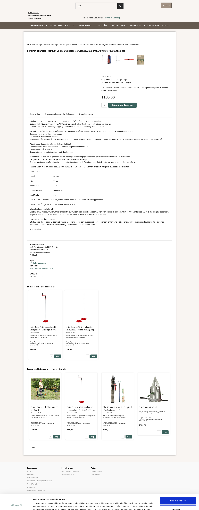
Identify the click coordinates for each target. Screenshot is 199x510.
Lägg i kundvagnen (122, 105)
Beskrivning (35, 114)
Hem (32, 45)
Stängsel (70, 25)
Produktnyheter (36, 25)
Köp (57, 356)
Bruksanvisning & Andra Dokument (59, 114)
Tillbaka (32, 448)
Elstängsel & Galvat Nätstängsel (47, 45)
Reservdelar (135, 25)
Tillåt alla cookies (178, 486)
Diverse (167, 25)
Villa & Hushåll (152, 25)
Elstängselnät (66, 45)
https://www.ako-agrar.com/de (41, 268)
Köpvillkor (30, 474)
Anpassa (177, 494)
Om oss (30, 471)
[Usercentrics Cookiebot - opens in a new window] (16, 505)
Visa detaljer (39, 505)
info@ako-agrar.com (38, 263)
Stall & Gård (101, 25)
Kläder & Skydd (118, 25)
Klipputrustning (55, 25)
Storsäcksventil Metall (148, 407)
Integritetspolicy (96, 471)
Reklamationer (32, 478)
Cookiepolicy (95, 474)
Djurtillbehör (85, 25)
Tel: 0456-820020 (67, 474)
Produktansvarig (86, 114)
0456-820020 (33, 13)
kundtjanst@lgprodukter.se (71, 471)
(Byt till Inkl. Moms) (112, 18)
